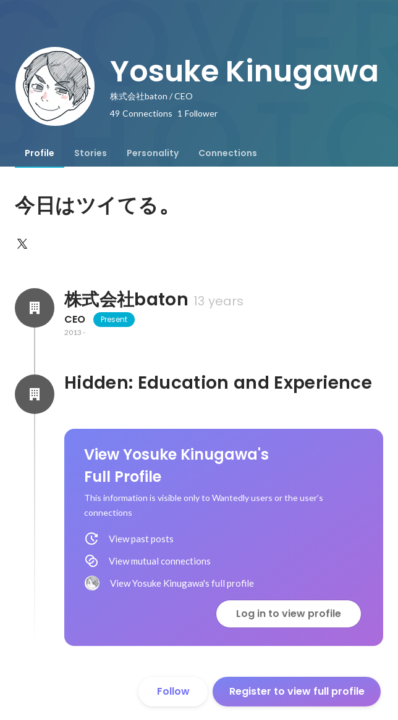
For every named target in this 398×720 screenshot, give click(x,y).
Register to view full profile (297, 691)
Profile (39, 153)
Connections (227, 153)
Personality (153, 153)
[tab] (39, 153)
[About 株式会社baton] (34, 308)
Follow (173, 691)
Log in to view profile (288, 613)
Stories (90, 153)
